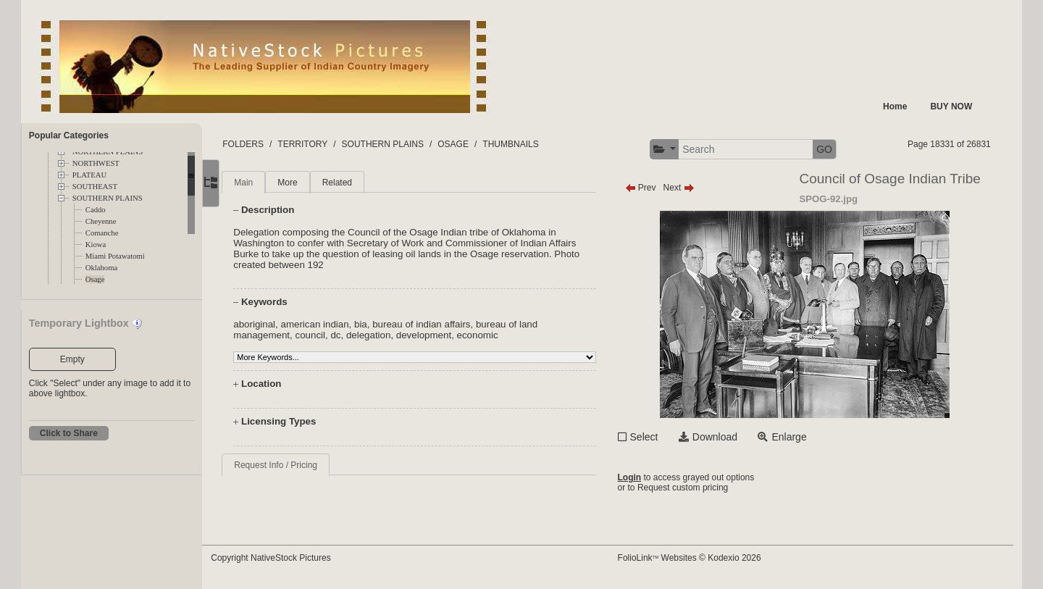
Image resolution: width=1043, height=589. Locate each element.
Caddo (95, 210)
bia (388, 324)
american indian (342, 324)
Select (656, 437)
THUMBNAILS (538, 144)
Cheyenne (101, 221)
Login (642, 477)
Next (691, 188)
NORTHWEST (96, 163)
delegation (395, 335)
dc (363, 335)
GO (837, 149)
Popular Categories (69, 135)
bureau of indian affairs (449, 324)
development (450, 335)
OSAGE (480, 144)
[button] (677, 149)
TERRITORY (330, 144)
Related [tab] (364, 182)
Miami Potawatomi (115, 256)
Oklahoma (101, 268)
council (337, 335)
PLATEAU (89, 175)
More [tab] (314, 182)
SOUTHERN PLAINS (107, 198)
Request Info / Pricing (303, 465)
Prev (653, 188)
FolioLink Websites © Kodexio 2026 (702, 558)
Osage (95, 279)
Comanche (102, 233)
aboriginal (282, 324)
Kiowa (95, 244)
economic (504, 335)
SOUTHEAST (94, 187)
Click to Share (69, 433)
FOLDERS (270, 144)
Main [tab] (270, 182)
